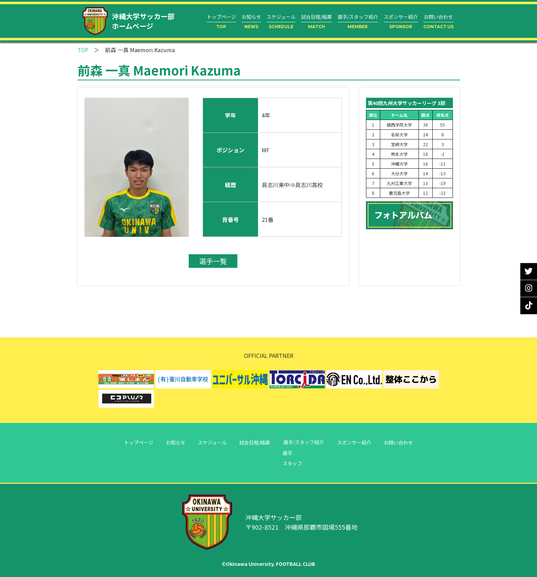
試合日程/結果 (255, 442)
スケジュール (211, 442)
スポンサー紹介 (356, 442)
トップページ (135, 442)
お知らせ (173, 442)
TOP (83, 50)
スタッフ (294, 462)
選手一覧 (213, 261)
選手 (289, 452)
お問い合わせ (401, 442)
